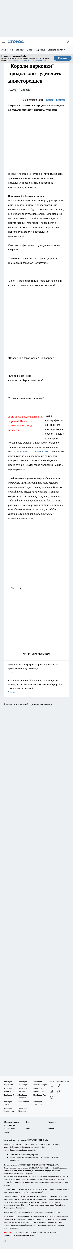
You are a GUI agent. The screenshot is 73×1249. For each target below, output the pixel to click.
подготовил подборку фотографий (43, 200)
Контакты (52, 1122)
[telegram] (22, 588)
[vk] (12, 588)
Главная (7, 1132)
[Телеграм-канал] (51, 1092)
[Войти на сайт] (69, 42)
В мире (30, 49)
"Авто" (46, 173)
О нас (28, 1122)
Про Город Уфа (39, 1095)
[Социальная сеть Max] (51, 1098)
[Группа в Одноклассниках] (59, 1086)
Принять (62, 58)
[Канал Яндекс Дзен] (59, 1092)
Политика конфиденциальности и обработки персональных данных (32, 1212)
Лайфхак (20, 49)
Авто (13, 89)
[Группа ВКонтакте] (51, 1086)
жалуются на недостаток (34, 451)
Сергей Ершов (55, 99)
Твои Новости (24, 1101)
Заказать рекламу (56, 49)
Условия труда (10, 1129)
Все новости (7, 49)
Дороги (25, 89)
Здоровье (40, 49)
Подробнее (20, 1208)
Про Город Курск (10, 1095)
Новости (51, 1129)
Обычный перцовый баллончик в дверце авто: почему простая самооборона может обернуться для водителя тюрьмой (36, 686)
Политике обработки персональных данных (28, 61)
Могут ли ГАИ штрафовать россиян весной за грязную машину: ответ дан (36, 668)
